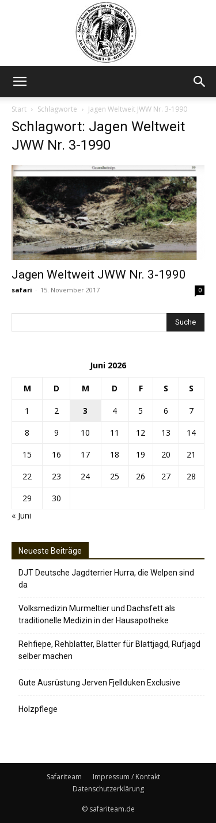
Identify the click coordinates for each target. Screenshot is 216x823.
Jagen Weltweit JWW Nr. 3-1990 (99, 274)
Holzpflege (38, 709)
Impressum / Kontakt (126, 777)
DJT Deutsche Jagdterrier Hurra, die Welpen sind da (106, 578)
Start (19, 109)
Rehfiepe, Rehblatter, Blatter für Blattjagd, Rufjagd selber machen (109, 650)
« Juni (21, 515)
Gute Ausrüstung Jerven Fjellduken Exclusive (99, 682)
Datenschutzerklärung (108, 789)
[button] (19, 81)
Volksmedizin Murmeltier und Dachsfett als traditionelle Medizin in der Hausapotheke (96, 614)
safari (22, 289)
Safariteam (64, 777)
